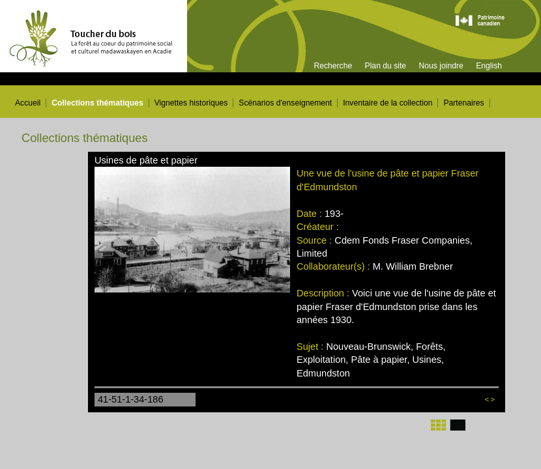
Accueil (27, 102)
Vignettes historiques (191, 102)
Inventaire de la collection (387, 102)
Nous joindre (440, 65)
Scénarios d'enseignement (285, 102)
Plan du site (386, 65)
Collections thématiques (97, 102)
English (489, 65)
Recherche (333, 65)
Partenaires (463, 102)
